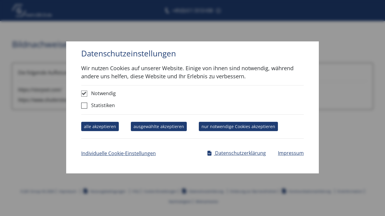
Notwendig (103, 93)
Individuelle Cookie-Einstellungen (118, 153)
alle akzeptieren (100, 126)
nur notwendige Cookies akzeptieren (238, 126)
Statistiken (103, 105)
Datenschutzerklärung (236, 153)
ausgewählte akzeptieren (159, 126)
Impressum (291, 153)
